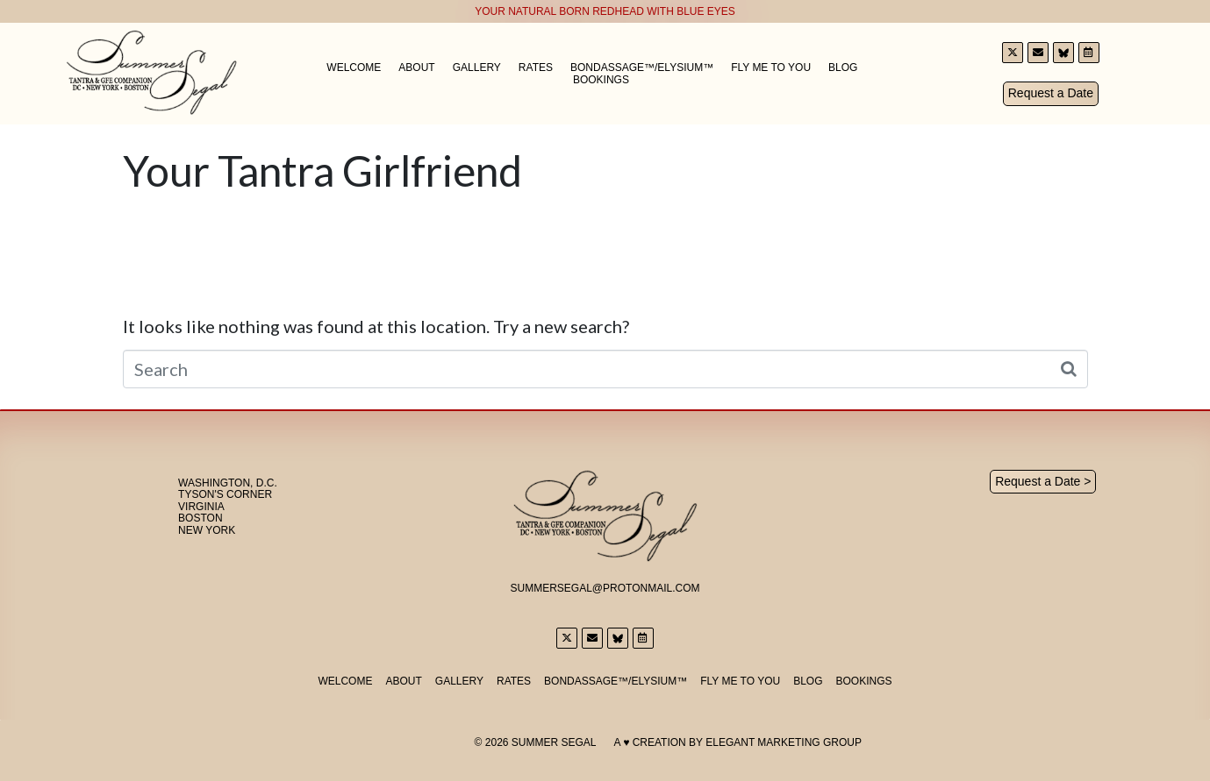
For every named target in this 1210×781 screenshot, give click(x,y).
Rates (536, 67)
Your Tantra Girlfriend (322, 170)
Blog (842, 67)
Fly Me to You (771, 67)
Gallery (477, 67)
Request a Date (1050, 93)
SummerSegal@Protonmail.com (604, 588)
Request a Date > (1043, 481)
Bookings (601, 80)
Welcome (353, 67)
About (416, 67)
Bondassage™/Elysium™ (641, 67)
